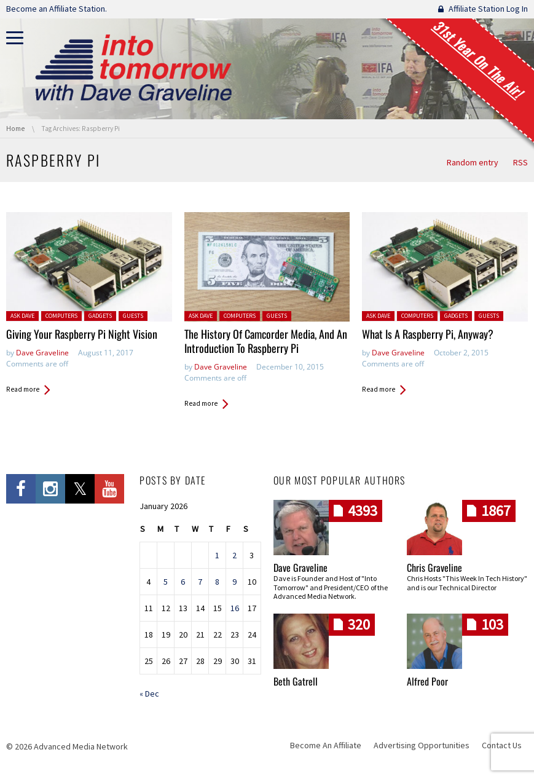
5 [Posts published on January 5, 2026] (165, 581)
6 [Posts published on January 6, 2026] (183, 581)
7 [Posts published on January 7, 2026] (200, 581)
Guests (133, 316)
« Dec (149, 693)
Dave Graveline (42, 352)
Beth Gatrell (295, 681)
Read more (22, 389)
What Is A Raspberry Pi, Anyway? (427, 334)
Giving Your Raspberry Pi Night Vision (81, 334)
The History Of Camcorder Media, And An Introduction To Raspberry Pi (265, 341)
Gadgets (100, 316)
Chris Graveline (434, 567)
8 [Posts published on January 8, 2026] (217, 581)
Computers (61, 316)
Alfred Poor (427, 681)
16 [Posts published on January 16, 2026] (234, 608)
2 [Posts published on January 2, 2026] (234, 555)
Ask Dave (22, 316)
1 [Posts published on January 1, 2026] (217, 555)
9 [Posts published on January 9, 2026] (234, 581)
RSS (520, 162)
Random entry (472, 162)
